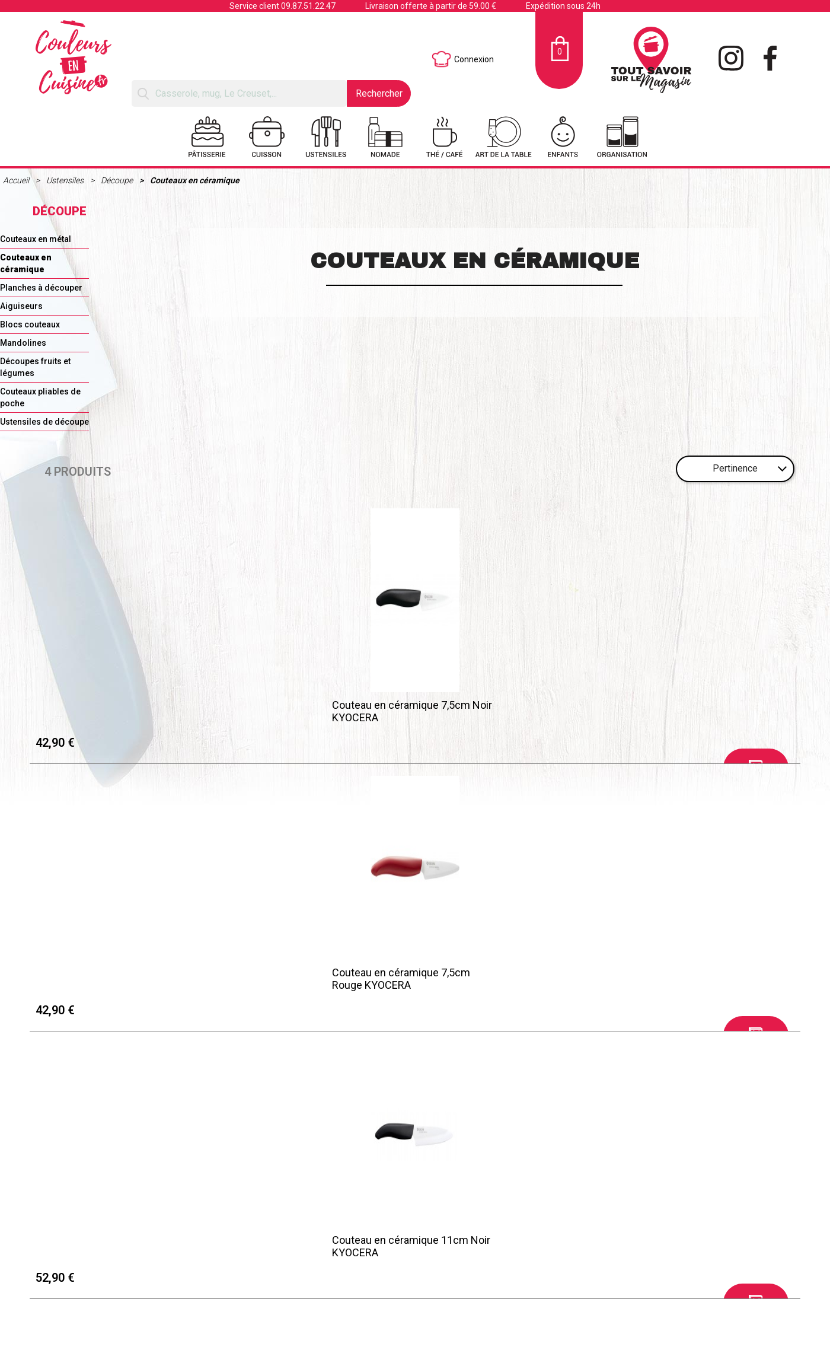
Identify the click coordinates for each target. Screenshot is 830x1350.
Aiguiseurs (21, 306)
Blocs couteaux (30, 324)
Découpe (118, 180)
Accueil (17, 180)
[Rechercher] (239, 93)
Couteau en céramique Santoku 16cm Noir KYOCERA (695, 708)
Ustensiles (65, 180)
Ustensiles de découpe (44, 421)
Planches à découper (41, 287)
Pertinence (735, 468)
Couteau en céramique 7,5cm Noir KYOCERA (123, 708)
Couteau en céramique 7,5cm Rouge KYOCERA (305, 708)
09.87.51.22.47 (308, 6)
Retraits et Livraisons (125, 956)
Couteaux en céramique (195, 180)
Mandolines (23, 343)
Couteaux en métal (35, 239)
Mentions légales (117, 941)
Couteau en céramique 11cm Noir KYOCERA (508, 708)
